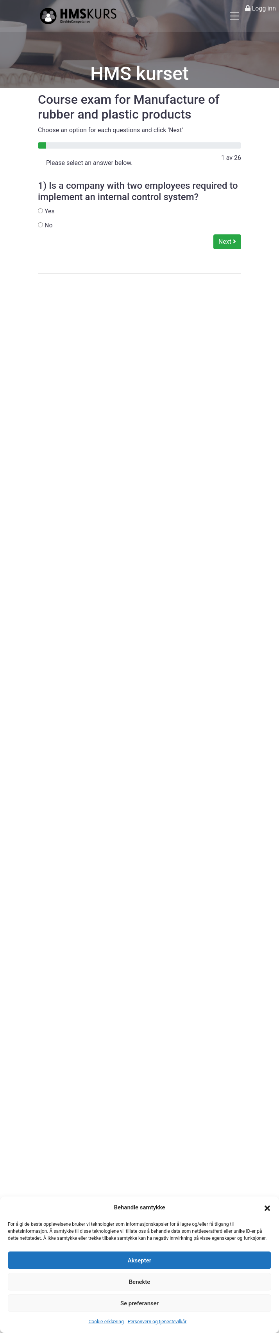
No (45, 225)
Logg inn (264, 8)
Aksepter (139, 1260)
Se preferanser (139, 1303)
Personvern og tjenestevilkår (157, 1321)
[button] (267, 1208)
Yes (46, 211)
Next (227, 241)
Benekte (139, 1281)
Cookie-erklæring (106, 1321)
